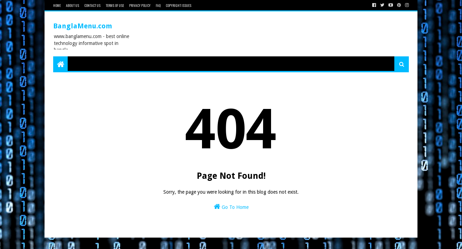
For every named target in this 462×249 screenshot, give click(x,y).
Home (57, 5)
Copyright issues (178, 5)
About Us (72, 5)
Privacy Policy (140, 5)
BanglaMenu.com (82, 26)
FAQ (158, 5)
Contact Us (92, 5)
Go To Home (231, 206)
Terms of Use (115, 5)
